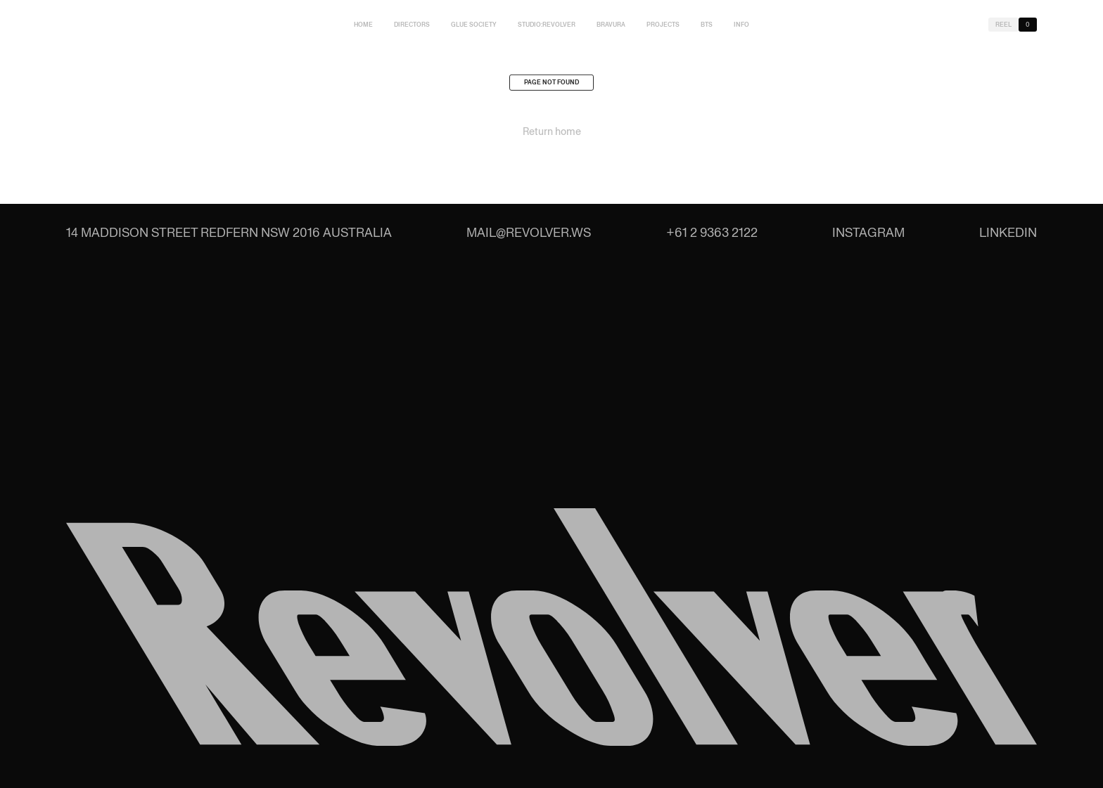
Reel (1003, 24)
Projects (663, 24)
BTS (707, 24)
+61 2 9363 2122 (712, 232)
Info (741, 24)
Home (363, 24)
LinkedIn (1008, 232)
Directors (412, 24)
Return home (552, 135)
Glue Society (474, 24)
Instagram (868, 232)
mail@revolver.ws (528, 232)
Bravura (611, 24)
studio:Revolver (546, 24)
